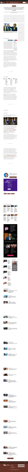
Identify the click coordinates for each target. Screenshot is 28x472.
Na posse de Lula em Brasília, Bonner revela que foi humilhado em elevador (12, 355)
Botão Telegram (18, 466)
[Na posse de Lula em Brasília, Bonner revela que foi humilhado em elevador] (6, 354)
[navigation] (7, 2)
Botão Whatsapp (18, 465)
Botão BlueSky (22, 466)
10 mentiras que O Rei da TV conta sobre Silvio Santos (12, 218)
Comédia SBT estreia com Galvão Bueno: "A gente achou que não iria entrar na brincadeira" (7, 81)
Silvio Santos (15, 48)
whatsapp (8, 40)
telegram (12, 40)
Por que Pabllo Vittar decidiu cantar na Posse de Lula (12, 369)
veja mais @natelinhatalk (10, 255)
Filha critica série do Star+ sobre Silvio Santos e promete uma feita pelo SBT (15, 219)
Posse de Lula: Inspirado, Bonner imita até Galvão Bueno (12, 349)
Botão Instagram (22, 465)
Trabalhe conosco (13, 467)
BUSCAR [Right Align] (26, 2)
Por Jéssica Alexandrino (6, 38)
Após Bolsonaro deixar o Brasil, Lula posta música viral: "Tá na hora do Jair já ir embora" (12, 381)
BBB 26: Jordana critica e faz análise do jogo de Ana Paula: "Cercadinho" (9, 279)
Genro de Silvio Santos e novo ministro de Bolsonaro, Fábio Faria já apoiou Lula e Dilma (8, 219)
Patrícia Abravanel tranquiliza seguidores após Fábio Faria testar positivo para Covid (5, 219)
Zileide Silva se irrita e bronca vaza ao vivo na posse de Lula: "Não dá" (12, 329)
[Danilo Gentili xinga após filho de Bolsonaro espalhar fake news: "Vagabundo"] (6, 447)
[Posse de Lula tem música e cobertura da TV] (6, 374)
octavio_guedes (6, 110)
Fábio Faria (11, 51)
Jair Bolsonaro (14, 129)
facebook (9, 40)
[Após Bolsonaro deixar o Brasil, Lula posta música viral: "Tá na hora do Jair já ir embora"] (6, 380)
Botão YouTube (23, 465)
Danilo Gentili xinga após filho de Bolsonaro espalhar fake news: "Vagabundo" (12, 448)
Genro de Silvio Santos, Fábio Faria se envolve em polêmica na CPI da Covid (12, 210)
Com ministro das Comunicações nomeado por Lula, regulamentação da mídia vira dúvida (12, 396)
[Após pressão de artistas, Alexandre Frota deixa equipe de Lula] (6, 432)
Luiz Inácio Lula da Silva (9, 128)
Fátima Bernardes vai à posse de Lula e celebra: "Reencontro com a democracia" (12, 291)
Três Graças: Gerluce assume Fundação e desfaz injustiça (9, 262)
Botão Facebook (19, 465)
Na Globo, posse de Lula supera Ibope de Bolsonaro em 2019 (12, 297)
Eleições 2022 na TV (14, 2)
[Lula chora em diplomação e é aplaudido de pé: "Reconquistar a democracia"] (6, 406)
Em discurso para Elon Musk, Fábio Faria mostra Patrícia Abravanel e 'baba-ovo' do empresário (5, 210)
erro (16, 40)
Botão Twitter (21, 465)
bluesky (13, 40)
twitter (11, 40)
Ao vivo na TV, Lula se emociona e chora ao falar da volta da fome (12, 317)
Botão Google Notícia (19, 466)
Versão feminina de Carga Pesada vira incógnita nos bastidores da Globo (16, 81)
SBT (7, 53)
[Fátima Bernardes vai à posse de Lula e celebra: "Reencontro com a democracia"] (6, 290)
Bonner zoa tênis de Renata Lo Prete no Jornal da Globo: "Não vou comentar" (12, 323)
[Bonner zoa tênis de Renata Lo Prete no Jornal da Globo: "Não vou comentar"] (6, 322)
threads (15, 40)
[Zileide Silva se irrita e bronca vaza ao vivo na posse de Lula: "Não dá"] (6, 328)
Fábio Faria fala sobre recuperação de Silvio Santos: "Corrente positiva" (8, 209)
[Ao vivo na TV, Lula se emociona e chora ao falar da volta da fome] (6, 316)
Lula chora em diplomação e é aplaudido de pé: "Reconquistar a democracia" (12, 407)
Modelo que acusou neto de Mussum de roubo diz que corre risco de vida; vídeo (9, 284)
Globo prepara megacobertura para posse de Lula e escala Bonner (12, 401)
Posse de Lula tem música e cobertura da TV (12, 375)
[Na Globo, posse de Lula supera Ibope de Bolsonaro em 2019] (6, 296)
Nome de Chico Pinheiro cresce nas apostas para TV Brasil (12, 422)
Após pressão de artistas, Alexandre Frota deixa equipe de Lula (12, 433)
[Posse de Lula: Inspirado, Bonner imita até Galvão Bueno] (6, 348)
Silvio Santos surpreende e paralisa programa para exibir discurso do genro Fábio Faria (15, 210)
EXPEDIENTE (12, 465)
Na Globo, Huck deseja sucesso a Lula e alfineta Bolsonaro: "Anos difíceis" (12, 303)
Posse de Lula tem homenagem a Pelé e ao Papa (12, 343)
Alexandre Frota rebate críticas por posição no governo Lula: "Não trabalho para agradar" (12, 454)
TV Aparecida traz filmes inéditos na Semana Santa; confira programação (9, 267)
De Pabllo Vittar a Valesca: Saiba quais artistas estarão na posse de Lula (12, 427)
